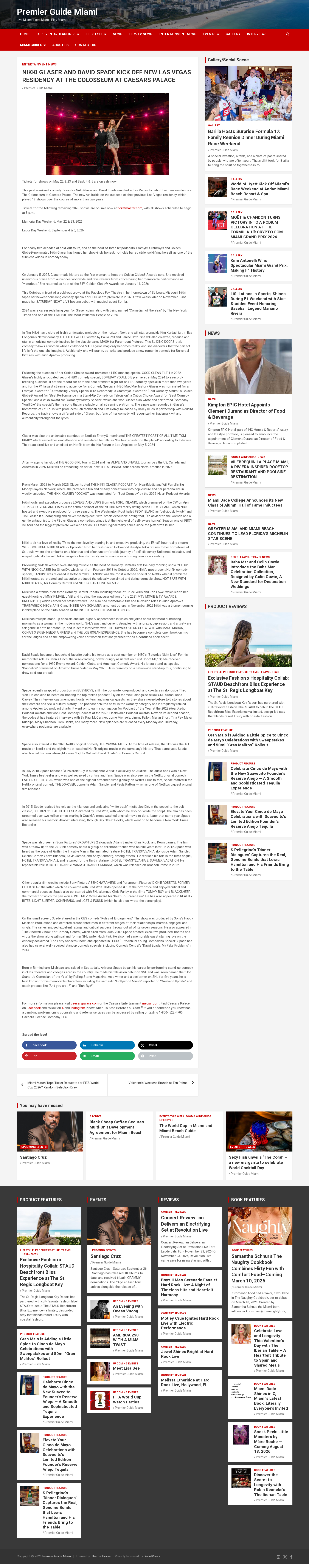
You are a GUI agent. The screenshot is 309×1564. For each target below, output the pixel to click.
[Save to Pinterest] (49, 1056)
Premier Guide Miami (57, 12)
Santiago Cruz (33, 1157)
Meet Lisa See (126, 1368)
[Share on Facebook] (49, 1045)
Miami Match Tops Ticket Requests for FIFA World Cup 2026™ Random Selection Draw (63, 1085)
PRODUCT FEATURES (41, 1199)
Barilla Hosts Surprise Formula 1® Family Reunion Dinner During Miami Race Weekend (246, 137)
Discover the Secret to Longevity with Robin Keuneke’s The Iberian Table (270, 1484)
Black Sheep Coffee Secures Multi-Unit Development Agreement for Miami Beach (117, 1127)
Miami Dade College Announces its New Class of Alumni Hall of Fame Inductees (245, 503)
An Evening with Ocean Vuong (128, 1309)
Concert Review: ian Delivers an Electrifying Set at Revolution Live (185, 1224)
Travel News (260, 557)
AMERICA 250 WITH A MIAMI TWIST (126, 1340)
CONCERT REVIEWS (173, 1211)
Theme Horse (101, 1556)
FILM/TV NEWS (140, 34)
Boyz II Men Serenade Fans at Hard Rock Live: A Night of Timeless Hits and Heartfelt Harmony (189, 1287)
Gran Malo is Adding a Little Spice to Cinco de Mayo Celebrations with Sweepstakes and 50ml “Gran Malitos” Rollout (248, 740)
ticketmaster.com (130, 208)
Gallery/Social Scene (228, 59)
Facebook (34, 1008)
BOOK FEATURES (248, 1199)
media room (150, 1003)
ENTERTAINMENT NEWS (177, 34)
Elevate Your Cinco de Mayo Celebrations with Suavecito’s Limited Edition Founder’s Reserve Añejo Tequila (258, 819)
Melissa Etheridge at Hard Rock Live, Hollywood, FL (185, 1382)
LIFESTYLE (94, 34)
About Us (60, 45)
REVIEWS (170, 1199)
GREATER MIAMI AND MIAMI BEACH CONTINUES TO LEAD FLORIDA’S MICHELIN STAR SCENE (248, 533)
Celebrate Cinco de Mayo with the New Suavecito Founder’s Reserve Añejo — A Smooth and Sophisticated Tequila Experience (259, 778)
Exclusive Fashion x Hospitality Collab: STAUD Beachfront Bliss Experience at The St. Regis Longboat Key (248, 684)
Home (25, 34)
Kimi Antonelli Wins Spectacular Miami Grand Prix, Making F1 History (259, 265)
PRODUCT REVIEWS (227, 606)
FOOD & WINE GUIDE (243, 457)
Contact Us (85, 45)
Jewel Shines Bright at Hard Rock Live (187, 1354)
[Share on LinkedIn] (107, 1045)
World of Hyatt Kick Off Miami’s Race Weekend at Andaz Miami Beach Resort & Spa (260, 188)
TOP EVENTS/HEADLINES (56, 34)
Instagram (78, 1008)
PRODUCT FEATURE (235, 672)
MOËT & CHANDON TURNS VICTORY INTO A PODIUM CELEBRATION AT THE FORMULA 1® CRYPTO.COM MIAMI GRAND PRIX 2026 (257, 227)
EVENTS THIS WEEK (171, 1116)
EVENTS (209, 34)
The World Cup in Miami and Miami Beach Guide (185, 1128)
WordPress (152, 1556)
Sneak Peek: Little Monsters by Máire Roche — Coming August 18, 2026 (271, 1441)
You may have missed (41, 1105)
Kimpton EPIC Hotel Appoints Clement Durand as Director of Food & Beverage (246, 411)
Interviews (257, 34)
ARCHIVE (95, 1116)
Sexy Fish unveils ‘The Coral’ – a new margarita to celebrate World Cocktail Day (258, 1162)
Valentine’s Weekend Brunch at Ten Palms (158, 1083)
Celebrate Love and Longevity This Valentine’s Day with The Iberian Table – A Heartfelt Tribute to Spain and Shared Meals (270, 1348)
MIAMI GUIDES (31, 45)
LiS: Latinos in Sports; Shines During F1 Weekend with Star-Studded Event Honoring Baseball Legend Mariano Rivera (258, 303)
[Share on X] (165, 1045)
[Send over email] (107, 1056)
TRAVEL (245, 557)
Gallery (214, 125)
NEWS (117, 34)
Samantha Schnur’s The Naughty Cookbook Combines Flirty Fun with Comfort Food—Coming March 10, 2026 (257, 1268)
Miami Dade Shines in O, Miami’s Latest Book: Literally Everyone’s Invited (271, 1398)
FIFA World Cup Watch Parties (127, 1399)
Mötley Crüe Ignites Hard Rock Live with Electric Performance (190, 1323)
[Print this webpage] (165, 1056)
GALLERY (233, 34)
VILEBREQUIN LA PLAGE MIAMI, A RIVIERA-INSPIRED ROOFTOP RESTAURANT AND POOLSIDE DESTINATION (260, 469)
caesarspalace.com (85, 1003)
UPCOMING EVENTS (34, 1147)
